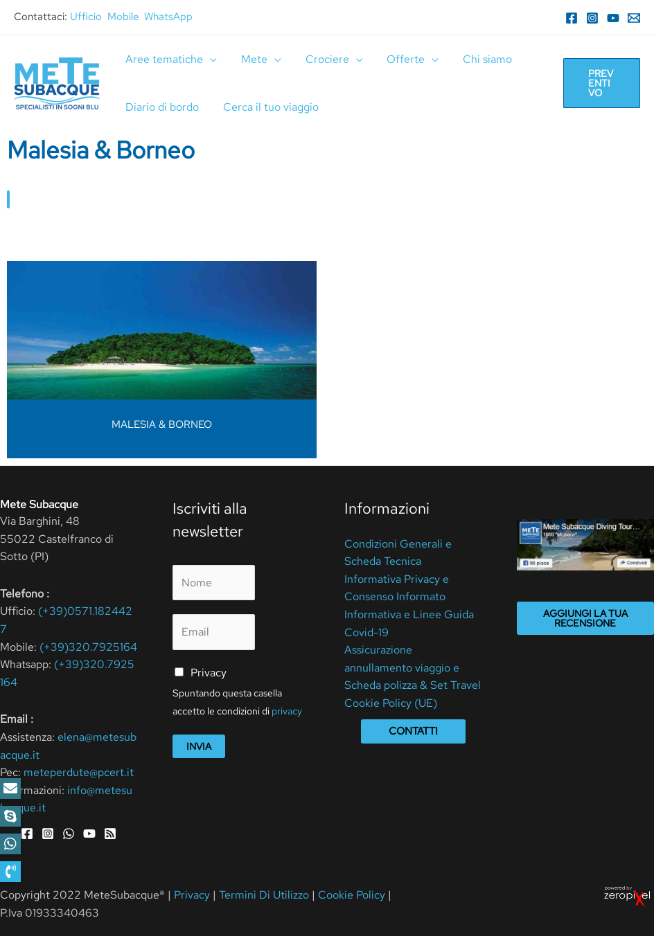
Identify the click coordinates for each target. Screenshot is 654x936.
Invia (198, 746)
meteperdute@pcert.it (79, 772)
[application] (209, 59)
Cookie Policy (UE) (390, 703)
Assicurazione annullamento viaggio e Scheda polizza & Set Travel (412, 667)
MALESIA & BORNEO (162, 424)
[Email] (634, 18)
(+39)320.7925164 (88, 647)
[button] (10, 871)
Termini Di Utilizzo (265, 895)
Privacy (209, 672)
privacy (287, 711)
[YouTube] (613, 18)
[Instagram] (592, 18)
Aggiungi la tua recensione (585, 618)
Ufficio (86, 17)
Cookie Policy (351, 895)
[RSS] (110, 833)
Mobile (123, 17)
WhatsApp (168, 17)
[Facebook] (571, 18)
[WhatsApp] (68, 833)
